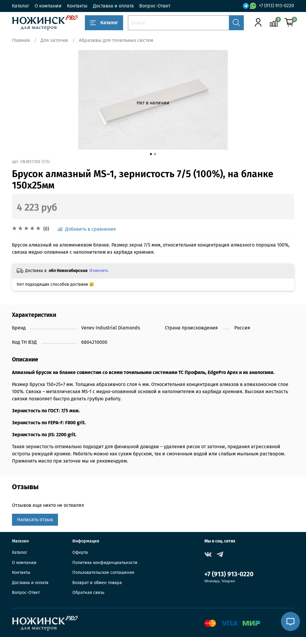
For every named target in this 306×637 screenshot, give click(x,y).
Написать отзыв (35, 519)
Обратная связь (88, 592)
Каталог (20, 6)
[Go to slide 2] (155, 154)
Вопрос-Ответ (154, 6)
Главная (21, 40)
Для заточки (54, 40)
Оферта (80, 552)
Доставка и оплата (113, 6)
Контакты (77, 6)
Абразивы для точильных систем (116, 40)
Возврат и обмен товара (97, 582)
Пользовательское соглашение (103, 572)
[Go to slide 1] (151, 154)
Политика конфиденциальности (104, 562)
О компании (48, 6)
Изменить (98, 270)
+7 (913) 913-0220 (276, 5)
